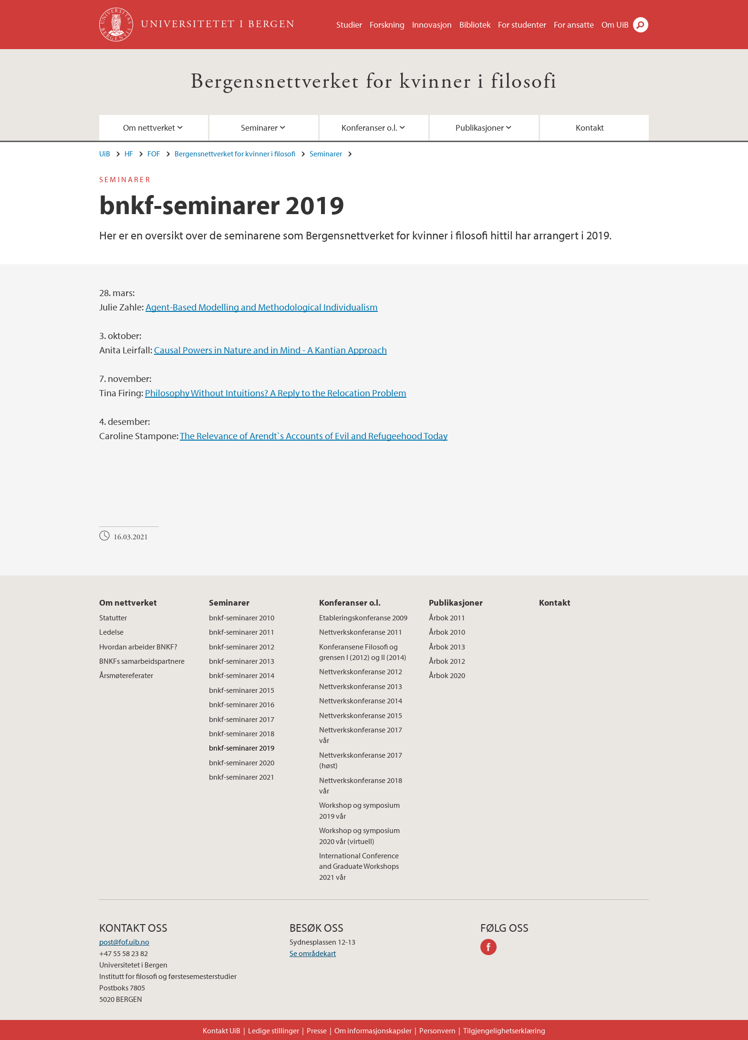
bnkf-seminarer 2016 (241, 704)
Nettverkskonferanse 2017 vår (360, 735)
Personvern (437, 1030)
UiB (104, 153)
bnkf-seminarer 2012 (241, 646)
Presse (317, 1030)
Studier (349, 24)
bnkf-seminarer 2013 (241, 661)
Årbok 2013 (447, 646)
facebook (491, 948)
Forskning (387, 24)
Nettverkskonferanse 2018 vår (360, 785)
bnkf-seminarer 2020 (241, 762)
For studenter (522, 24)
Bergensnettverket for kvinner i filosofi (373, 81)
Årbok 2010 (447, 632)
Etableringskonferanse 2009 (363, 617)
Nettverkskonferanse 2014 (360, 700)
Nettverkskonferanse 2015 (360, 715)
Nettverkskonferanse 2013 (360, 686)
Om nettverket (149, 127)
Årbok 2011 (447, 617)
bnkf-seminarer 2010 (241, 617)
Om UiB (615, 24)
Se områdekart (313, 953)
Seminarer (259, 127)
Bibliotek (474, 24)
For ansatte (574, 24)
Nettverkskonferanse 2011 (360, 632)
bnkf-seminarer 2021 (241, 777)
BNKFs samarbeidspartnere (142, 661)
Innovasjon (432, 24)
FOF (153, 153)
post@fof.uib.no (124, 942)
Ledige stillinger (273, 1030)
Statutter (113, 617)
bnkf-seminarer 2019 (241, 747)
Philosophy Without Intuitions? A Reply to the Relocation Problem (275, 393)
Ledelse (111, 632)
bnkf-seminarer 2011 (241, 632)
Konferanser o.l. (369, 127)
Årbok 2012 (447, 661)
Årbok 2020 (447, 675)
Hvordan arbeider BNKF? (138, 646)
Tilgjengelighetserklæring (504, 1030)
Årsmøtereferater (126, 675)
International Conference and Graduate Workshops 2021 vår (359, 866)
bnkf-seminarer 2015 (241, 690)
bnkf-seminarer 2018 (241, 733)
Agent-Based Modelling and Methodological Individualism (261, 307)
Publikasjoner (480, 127)
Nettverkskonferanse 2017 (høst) (360, 760)
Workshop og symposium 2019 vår (359, 810)
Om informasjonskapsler (373, 1030)
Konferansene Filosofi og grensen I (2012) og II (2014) (362, 652)
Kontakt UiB (221, 1030)
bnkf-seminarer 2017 (241, 719)
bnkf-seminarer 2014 (241, 675)
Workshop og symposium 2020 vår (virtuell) (359, 835)
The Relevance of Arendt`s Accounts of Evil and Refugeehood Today (313, 436)
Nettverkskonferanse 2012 (360, 671)
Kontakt (590, 127)
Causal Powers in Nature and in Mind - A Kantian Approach (270, 350)
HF (129, 153)
